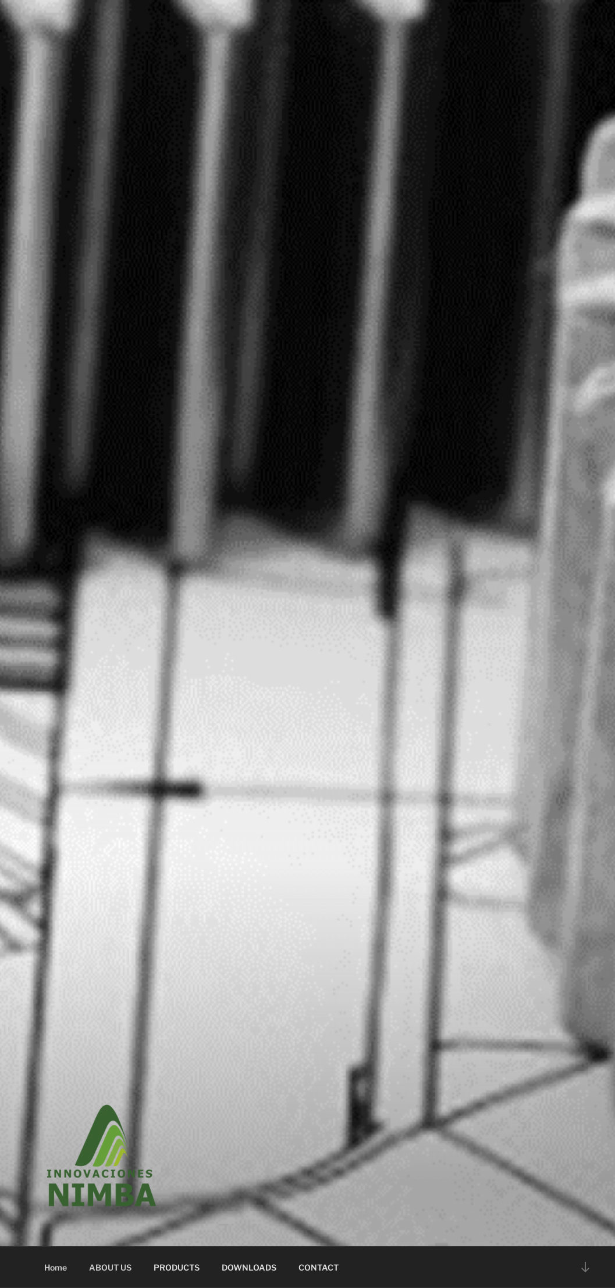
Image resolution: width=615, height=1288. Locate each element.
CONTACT (318, 1267)
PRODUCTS (177, 1267)
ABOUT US (110, 1267)
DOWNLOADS (249, 1267)
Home (55, 1267)
